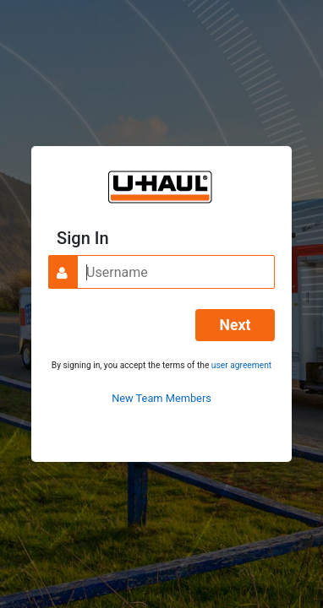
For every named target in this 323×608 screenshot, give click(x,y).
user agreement (241, 365)
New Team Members (161, 398)
